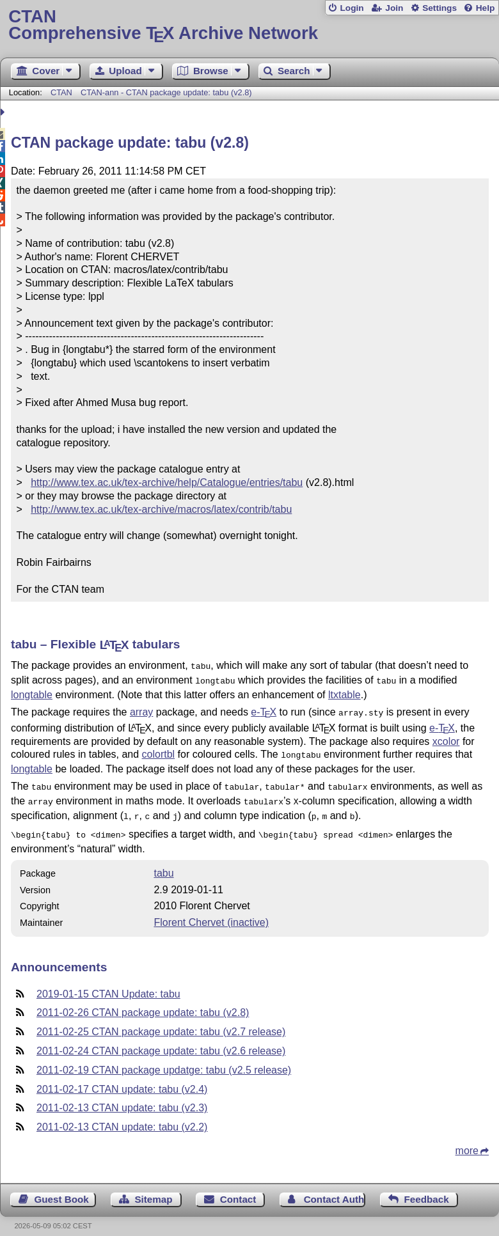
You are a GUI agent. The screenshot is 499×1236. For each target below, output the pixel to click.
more (467, 1140)
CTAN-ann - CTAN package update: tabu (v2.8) (166, 92)
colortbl (158, 750)
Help (485, 8)
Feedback (426, 1189)
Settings (439, 8)
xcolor (446, 737)
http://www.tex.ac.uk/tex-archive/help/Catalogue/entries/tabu (167, 482)
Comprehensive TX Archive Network (249, 25)
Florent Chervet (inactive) (211, 912)
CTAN (61, 92)
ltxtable (344, 692)
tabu (163, 862)
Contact (238, 1189)
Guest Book (62, 1189)
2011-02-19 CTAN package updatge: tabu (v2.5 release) (163, 1059)
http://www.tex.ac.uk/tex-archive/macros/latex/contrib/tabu (161, 509)
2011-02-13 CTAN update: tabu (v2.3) (121, 1097)
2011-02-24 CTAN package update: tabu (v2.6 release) (160, 1040)
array (141, 709)
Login (351, 8)
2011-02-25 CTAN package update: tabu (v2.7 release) (160, 1021)
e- (263, 709)
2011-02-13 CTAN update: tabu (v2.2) (121, 1116)
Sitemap (153, 1189)
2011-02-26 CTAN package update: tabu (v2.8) (142, 1002)
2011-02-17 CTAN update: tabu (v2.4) (121, 1079)
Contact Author (335, 1189)
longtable (31, 692)
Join (394, 8)
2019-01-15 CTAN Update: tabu (108, 983)
